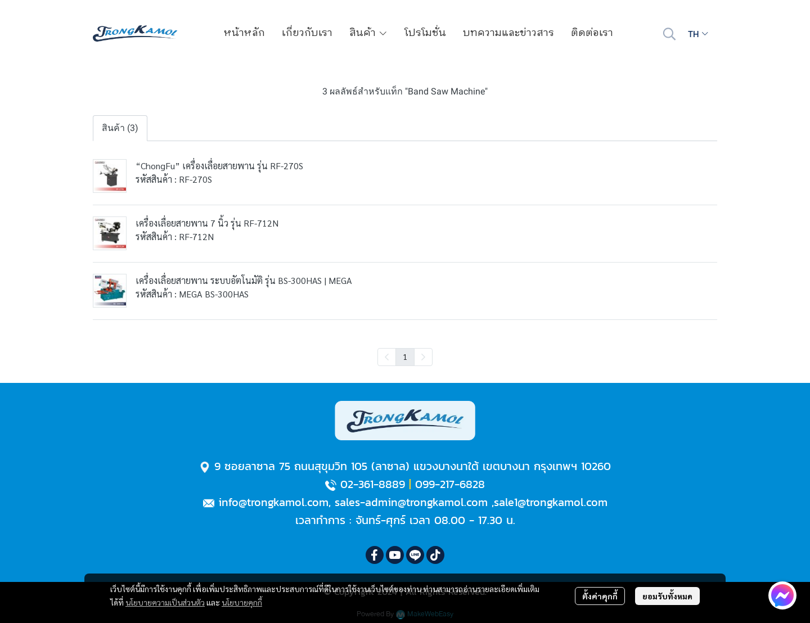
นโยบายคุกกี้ (242, 602)
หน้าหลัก (244, 33)
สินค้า (368, 33)
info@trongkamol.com (273, 502)
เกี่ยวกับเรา (307, 33)
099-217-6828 (450, 484)
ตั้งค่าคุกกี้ (600, 596)
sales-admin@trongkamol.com (411, 502)
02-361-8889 (372, 484)
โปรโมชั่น (425, 33)
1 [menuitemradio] (405, 356)
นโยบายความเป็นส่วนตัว (165, 602)
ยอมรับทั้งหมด (667, 596)
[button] (669, 33)
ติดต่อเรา (592, 33)
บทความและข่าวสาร (508, 33)
